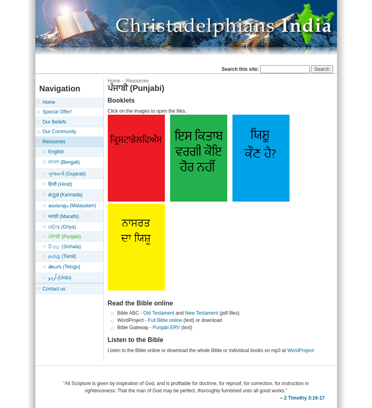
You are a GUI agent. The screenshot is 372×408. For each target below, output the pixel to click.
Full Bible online (165, 320)
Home (49, 102)
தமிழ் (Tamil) (62, 256)
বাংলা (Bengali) (64, 162)
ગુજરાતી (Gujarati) (67, 174)
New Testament (201, 313)
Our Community (59, 131)
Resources (54, 141)
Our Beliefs (54, 122)
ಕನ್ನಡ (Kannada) (65, 195)
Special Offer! (57, 112)
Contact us (54, 289)
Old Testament (158, 313)
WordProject (300, 350)
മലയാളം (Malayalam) (72, 205)
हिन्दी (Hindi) (60, 184)
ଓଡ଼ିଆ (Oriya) (62, 227)
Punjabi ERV (166, 327)
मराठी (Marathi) (63, 216)
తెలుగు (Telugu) (64, 267)
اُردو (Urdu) (59, 277)
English (56, 152)
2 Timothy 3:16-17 (304, 398)
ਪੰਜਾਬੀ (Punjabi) (64, 236)
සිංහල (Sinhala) (64, 246)
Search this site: (241, 69)
